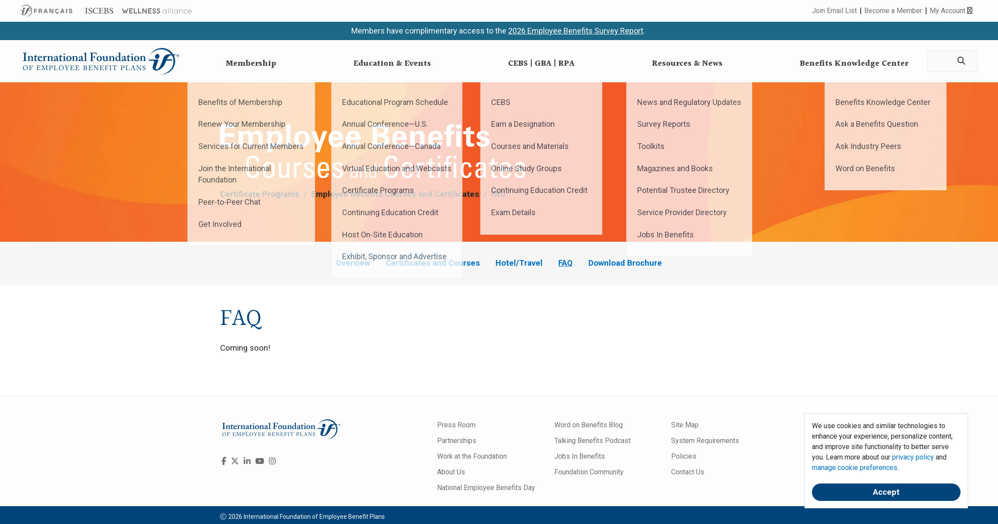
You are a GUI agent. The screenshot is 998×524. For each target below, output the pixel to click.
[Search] (960, 61)
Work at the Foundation (472, 456)
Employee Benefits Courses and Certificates (396, 194)
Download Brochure (625, 263)
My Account (951, 11)
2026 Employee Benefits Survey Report (575, 30)
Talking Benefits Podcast (592, 440)
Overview (353, 263)
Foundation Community (589, 472)
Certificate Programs (260, 194)
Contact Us (687, 472)
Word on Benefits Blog (588, 425)
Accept (886, 492)
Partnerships (456, 440)
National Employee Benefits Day (486, 487)
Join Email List (834, 11)
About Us (451, 472)
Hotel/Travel (519, 263)
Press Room (456, 425)
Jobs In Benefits (579, 456)
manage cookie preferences (854, 467)
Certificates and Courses (433, 263)
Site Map (685, 425)
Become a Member (893, 11)
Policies (683, 456)
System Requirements (705, 440)
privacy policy (913, 457)
